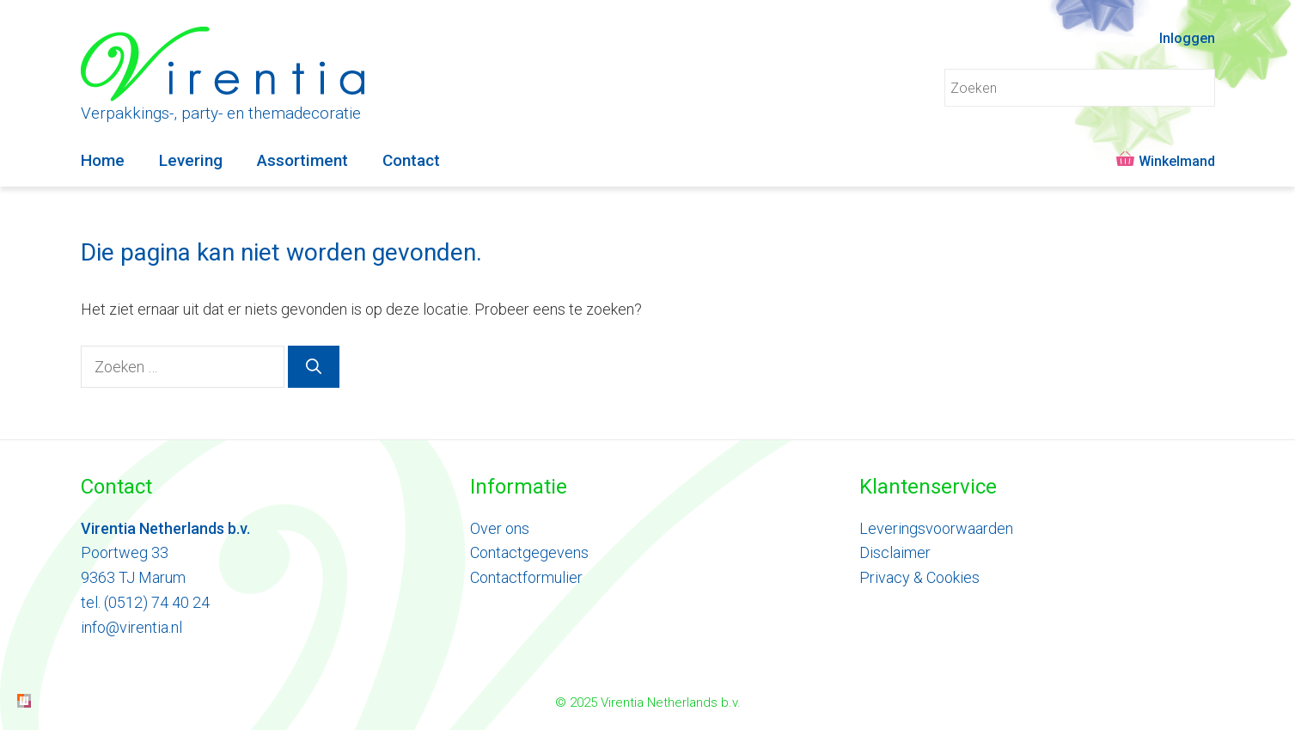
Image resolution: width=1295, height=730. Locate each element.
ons (515, 528)
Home (103, 160)
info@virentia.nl (131, 627)
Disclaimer (895, 552)
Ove (483, 528)
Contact (411, 160)
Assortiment (302, 160)
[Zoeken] (313, 367)
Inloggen (1187, 38)
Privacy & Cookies (919, 577)
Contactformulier (526, 577)
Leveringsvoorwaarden (936, 528)
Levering (191, 160)
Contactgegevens (529, 552)
